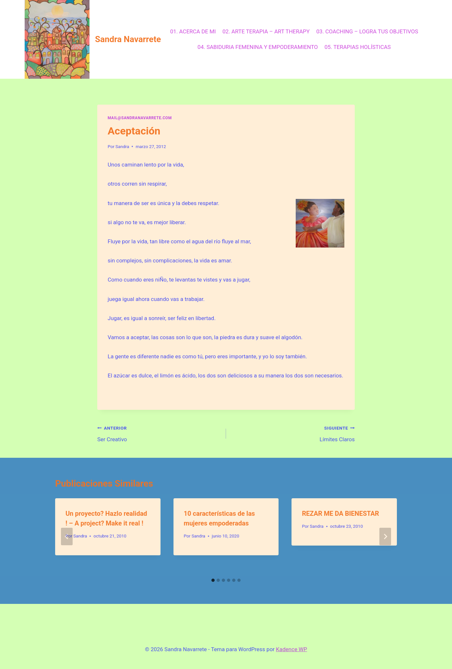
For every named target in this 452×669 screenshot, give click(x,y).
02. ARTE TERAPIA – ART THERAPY (266, 31)
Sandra (122, 146)
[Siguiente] (385, 536)
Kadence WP (291, 649)
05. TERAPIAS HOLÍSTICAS (358, 47)
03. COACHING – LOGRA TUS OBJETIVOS (367, 31)
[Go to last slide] (67, 536)
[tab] (213, 580)
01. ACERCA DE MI (193, 31)
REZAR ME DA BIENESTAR (340, 513)
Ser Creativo (158, 433)
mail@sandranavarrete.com (140, 118)
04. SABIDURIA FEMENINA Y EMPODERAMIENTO (257, 47)
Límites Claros (293, 433)
